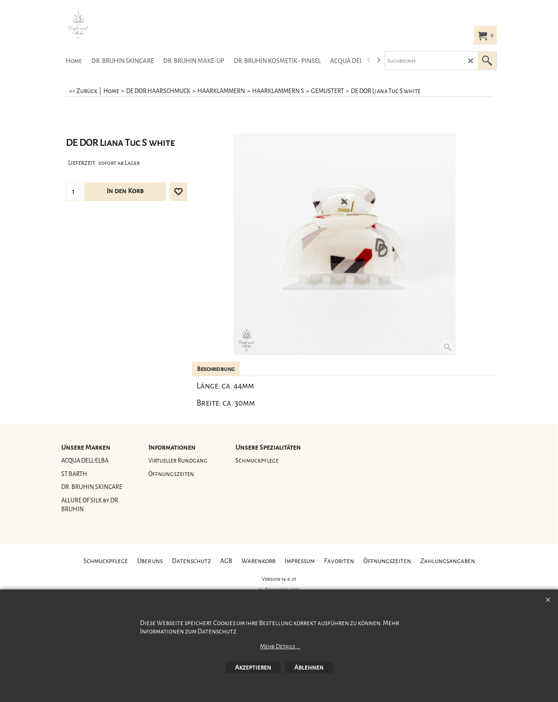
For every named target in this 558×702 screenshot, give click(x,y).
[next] (378, 60)
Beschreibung (216, 369)
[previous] (369, 60)
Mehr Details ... (280, 646)
